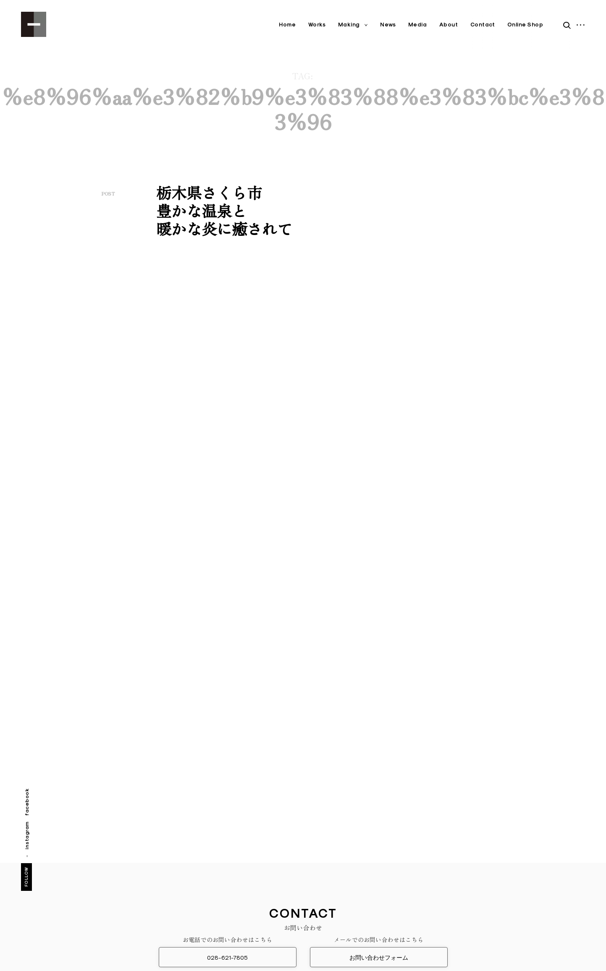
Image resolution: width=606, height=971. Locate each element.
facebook (27, 801)
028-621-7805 (227, 957)
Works (317, 24)
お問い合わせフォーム (378, 957)
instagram (27, 835)
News (388, 24)
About (448, 24)
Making (349, 24)
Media (417, 24)
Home (287, 24)
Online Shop (525, 24)
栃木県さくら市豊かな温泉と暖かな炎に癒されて (224, 210)
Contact (482, 24)
